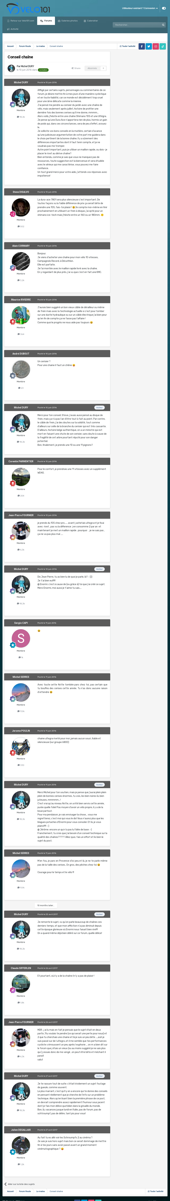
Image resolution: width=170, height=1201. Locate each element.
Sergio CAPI (21, 623)
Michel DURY (27, 66)
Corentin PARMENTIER (20, 461)
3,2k (20, 280)
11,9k (21, 711)
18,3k (21, 117)
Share (76, 68)
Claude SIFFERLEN (21, 968)
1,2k (21, 1164)
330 (21, 765)
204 (21, 495)
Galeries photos (69, 20)
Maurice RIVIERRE (21, 299)
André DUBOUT (20, 353)
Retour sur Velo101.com (22, 20)
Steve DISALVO (21, 192)
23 (21, 388)
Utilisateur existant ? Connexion (140, 8)
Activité (14, 29)
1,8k (21, 1002)
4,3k (20, 549)
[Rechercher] (129, 25)
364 (21, 334)
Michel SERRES (21, 677)
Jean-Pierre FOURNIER (21, 515)
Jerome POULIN (21, 730)
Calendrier (92, 20)
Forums (48, 20)
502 (21, 226)
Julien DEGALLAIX (21, 1130)
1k (21, 657)
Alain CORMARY (21, 245)
